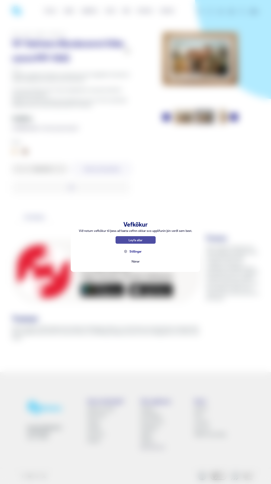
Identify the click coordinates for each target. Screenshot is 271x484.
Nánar (136, 261)
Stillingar (135, 251)
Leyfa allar (135, 240)
